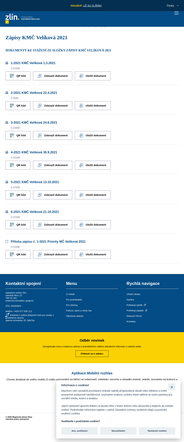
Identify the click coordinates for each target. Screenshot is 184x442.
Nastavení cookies (157, 430)
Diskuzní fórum (134, 316)
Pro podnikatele (74, 299)
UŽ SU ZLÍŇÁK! (92, 5)
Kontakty (131, 321)
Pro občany (72, 305)
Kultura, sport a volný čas (79, 310)
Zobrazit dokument (53, 76)
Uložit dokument (92, 76)
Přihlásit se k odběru (92, 353)
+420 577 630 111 (23, 311)
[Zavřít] (171, 387)
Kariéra (130, 299)
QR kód (18, 76)
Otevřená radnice (75, 316)
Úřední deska (133, 294)
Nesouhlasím (118, 430)
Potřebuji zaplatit (137, 310)
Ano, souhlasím (80, 430)
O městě (70, 294)
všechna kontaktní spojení (19, 300)
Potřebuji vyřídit (136, 305)
